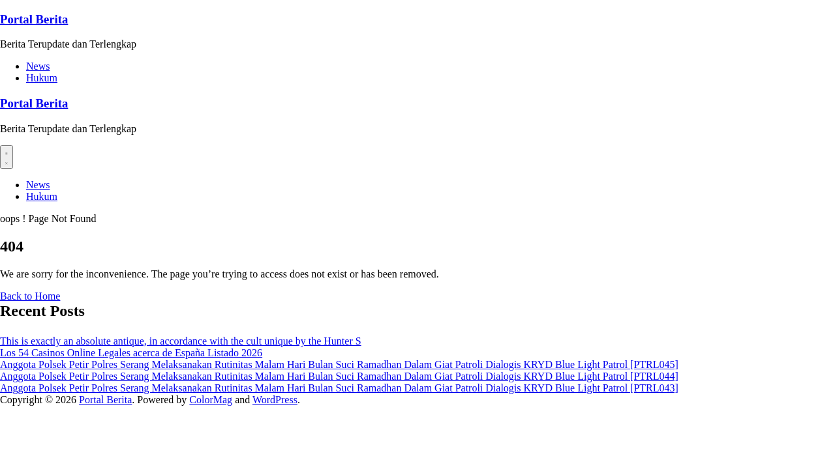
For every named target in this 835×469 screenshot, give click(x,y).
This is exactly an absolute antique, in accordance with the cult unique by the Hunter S (180, 341)
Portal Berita (34, 19)
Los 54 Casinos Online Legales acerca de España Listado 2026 (131, 352)
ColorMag (210, 399)
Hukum (41, 77)
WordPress (274, 399)
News (38, 66)
